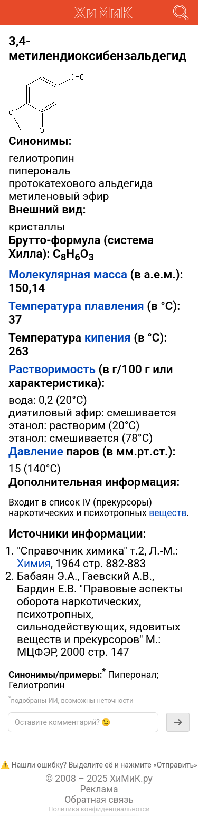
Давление (35, 451)
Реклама (99, 789)
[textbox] (83, 722)
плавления (114, 306)
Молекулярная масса (67, 274)
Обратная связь (99, 799)
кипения (107, 337)
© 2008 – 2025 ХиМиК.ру (99, 778)
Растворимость (52, 369)
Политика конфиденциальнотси (98, 809)
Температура (44, 306)
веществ (167, 513)
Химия (34, 563)
